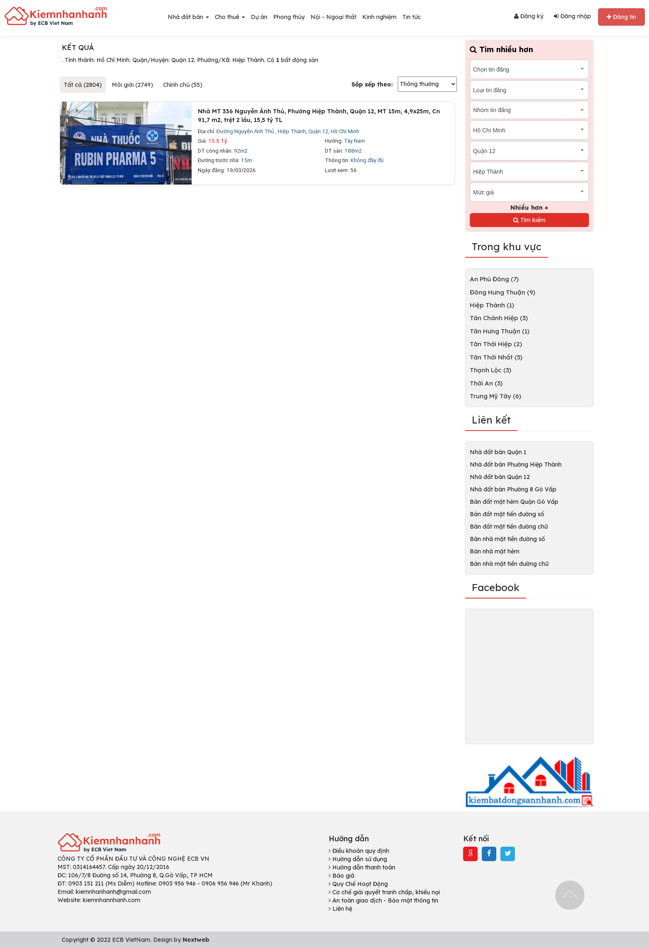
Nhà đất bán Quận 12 (500, 477)
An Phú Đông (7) (494, 279)
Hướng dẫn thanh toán (362, 867)
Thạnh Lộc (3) (490, 370)
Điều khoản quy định (359, 851)
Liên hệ (340, 908)
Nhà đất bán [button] (188, 17)
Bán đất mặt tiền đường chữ (509, 526)
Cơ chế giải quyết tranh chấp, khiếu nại (384, 892)
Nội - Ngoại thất (333, 17)
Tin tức (411, 17)
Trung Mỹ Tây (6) (495, 396)
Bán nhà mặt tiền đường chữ (509, 563)
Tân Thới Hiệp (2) (496, 344)
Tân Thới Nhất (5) (496, 357)
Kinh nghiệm (379, 17)
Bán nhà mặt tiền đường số (507, 539)
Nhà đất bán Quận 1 (498, 452)
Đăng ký (528, 16)
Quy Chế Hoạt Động (358, 884)
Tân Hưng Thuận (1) (499, 331)
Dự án (259, 17)
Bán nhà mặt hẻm (494, 551)
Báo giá (341, 875)
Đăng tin (621, 17)
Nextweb (196, 939)
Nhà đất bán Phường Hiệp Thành (516, 464)
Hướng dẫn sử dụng (358, 859)
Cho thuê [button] (230, 17)
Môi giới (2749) (132, 85)
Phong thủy (289, 17)
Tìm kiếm (529, 220)
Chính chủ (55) (182, 85)
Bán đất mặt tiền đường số (507, 514)
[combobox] (529, 69)
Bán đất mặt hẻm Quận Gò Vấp (514, 501)
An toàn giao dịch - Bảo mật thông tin (383, 900)
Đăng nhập (572, 16)
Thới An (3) (486, 383)
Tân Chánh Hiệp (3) (499, 318)
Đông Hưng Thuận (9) (502, 292)
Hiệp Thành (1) (492, 305)
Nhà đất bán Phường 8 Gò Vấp (513, 489)
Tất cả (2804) (83, 85)
